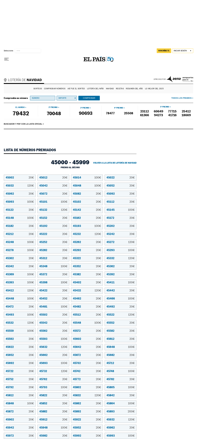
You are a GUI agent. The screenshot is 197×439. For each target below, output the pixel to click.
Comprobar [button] (89, 98)
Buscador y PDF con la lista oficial (23, 124)
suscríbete (164, 50)
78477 (110, 113)
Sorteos (37, 89)
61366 (144, 115)
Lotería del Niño (95, 89)
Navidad (110, 89)
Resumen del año (134, 89)
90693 (85, 113)
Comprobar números (54, 89)
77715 (172, 111)
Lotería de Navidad (24, 80)
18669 (186, 115)
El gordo (20, 107)
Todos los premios (181, 98)
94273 (158, 115)
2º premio (53, 107)
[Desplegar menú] (6, 59)
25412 (186, 111)
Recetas (120, 89)
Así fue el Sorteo (76, 89)
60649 (158, 111)
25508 (128, 113)
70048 (54, 113)
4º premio (118, 108)
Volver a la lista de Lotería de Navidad (114, 163)
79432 (21, 113)
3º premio (84, 108)
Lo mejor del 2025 (154, 89)
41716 (172, 115)
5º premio (164, 107)
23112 (144, 111)
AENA (180, 79)
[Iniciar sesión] (182, 50)
